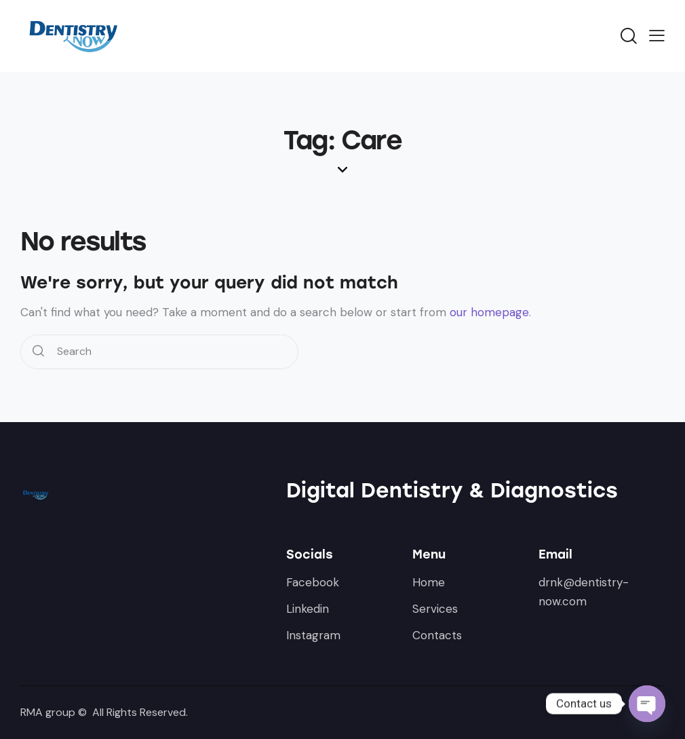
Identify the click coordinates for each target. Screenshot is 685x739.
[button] (657, 35)
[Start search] (38, 352)
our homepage (489, 312)
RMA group (47, 712)
